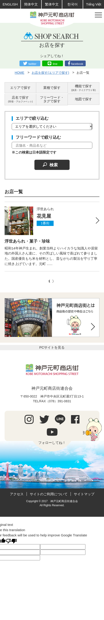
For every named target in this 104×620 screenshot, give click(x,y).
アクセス (17, 494)
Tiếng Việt (93, 4)
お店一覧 (83, 72)
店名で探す (20, 99)
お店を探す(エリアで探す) (50, 72)
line (55, 64)
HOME (19, 72)
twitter (32, 64)
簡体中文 (31, 4)
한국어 (72, 4)
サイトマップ (84, 494)
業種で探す (51, 88)
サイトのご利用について (49, 494)
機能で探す (83, 88)
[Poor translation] (11, 541)
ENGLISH (10, 4)
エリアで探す (20, 88)
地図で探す (83, 99)
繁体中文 (52, 4)
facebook (77, 64)
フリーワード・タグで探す (52, 99)
